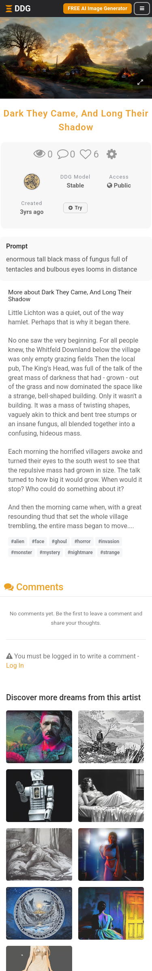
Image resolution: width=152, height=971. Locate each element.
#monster (21, 552)
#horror (82, 541)
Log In (15, 665)
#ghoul (59, 541)
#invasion (108, 541)
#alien (17, 541)
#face (38, 541)
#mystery (50, 552)
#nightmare (80, 552)
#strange (110, 552)
